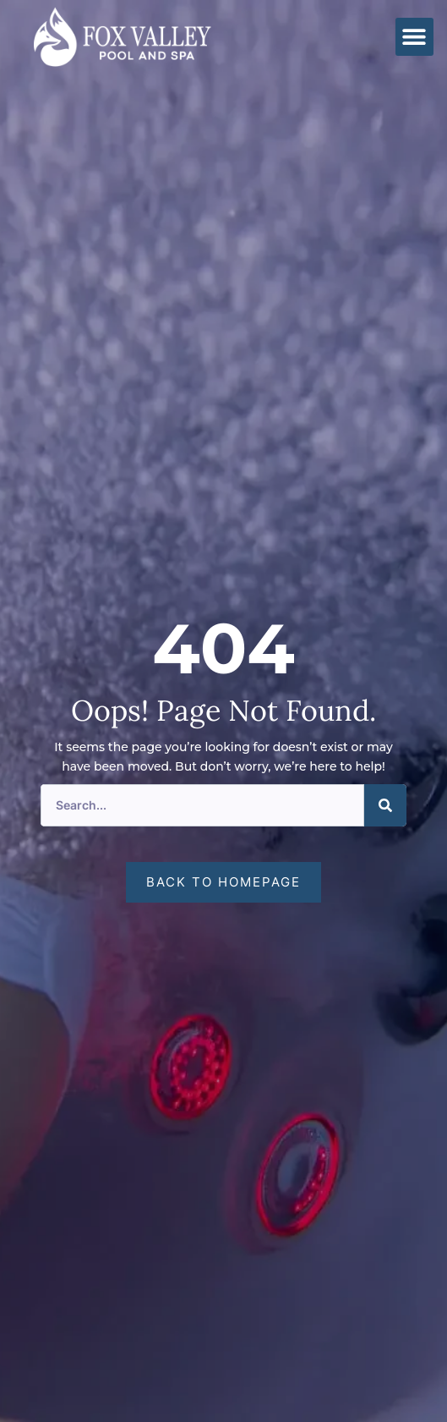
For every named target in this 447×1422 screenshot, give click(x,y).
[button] (414, 37)
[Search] (385, 805)
